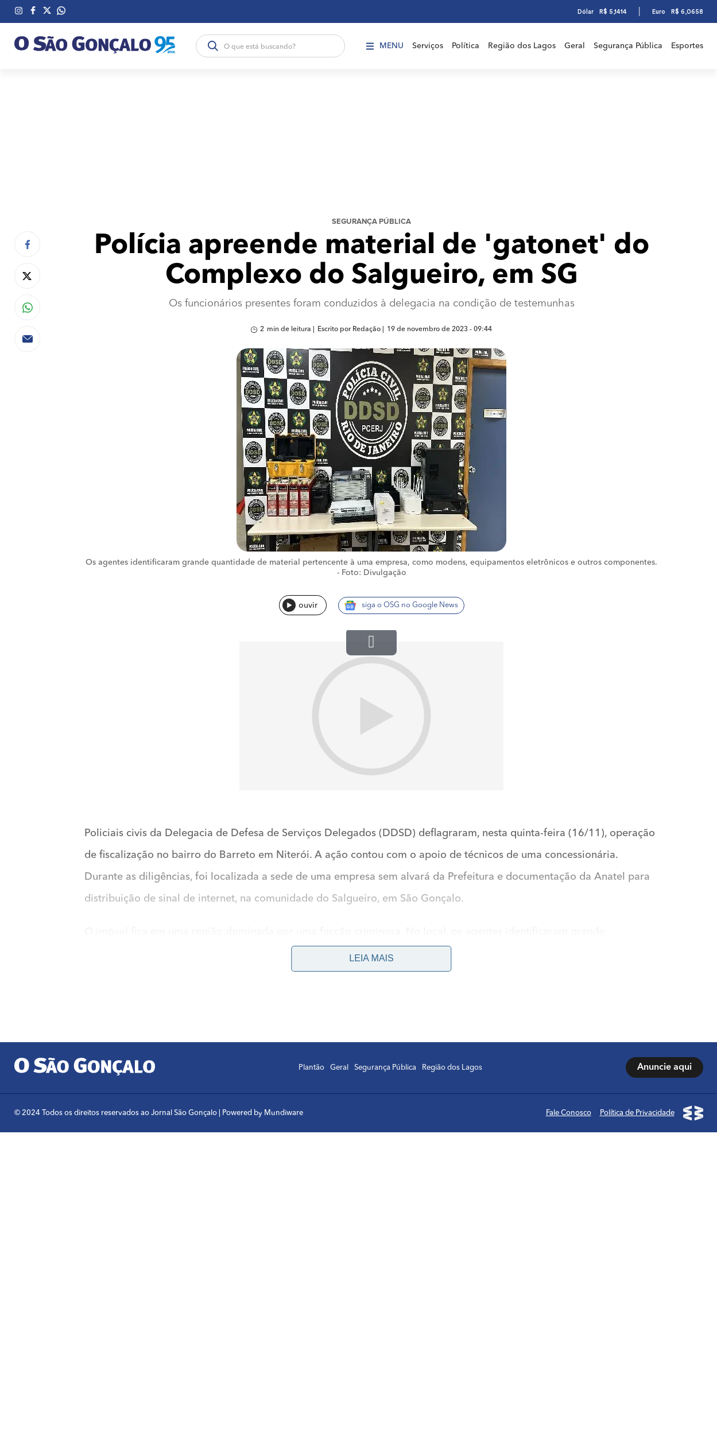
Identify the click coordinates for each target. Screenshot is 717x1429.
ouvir (299, 605)
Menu (385, 46)
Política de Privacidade (637, 964)
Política (465, 46)
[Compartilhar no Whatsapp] (27, 307)
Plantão (311, 919)
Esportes (687, 46)
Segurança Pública (628, 46)
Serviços (427, 46)
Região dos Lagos (522, 46)
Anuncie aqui (664, 919)
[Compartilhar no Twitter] (27, 276)
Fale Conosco (568, 964)
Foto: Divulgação (374, 573)
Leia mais (371, 810)
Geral (574, 46)
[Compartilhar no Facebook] (27, 244)
